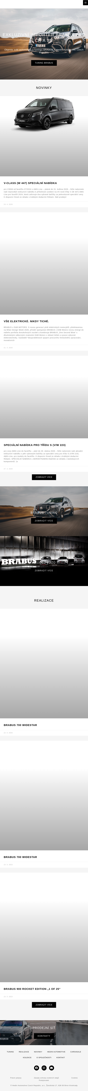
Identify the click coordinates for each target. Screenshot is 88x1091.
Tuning (10, 1052)
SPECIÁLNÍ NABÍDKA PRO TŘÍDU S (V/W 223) (35, 445)
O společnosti (44, 1057)
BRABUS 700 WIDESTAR (20, 725)
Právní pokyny (15, 1078)
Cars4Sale (75, 1052)
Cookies (74, 1078)
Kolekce (27, 1057)
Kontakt (60, 1057)
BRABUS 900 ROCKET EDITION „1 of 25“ (32, 988)
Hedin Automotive (56, 1052)
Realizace (24, 1052)
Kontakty (44, 1036)
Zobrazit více (44, 521)
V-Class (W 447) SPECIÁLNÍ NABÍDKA (30, 183)
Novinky (38, 1052)
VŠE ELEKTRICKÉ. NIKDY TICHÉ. (26, 321)
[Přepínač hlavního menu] (85, 2)
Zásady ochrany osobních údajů (46, 1078)
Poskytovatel (44, 1080)
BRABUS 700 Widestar (20, 857)
